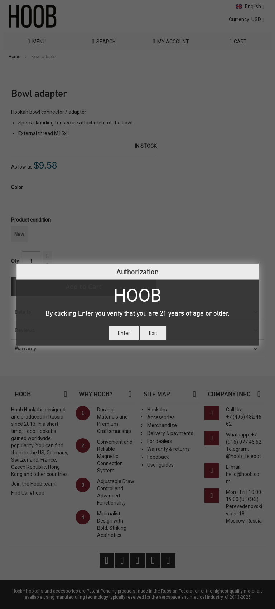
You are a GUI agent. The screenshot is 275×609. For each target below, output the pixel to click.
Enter (124, 333)
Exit (153, 333)
